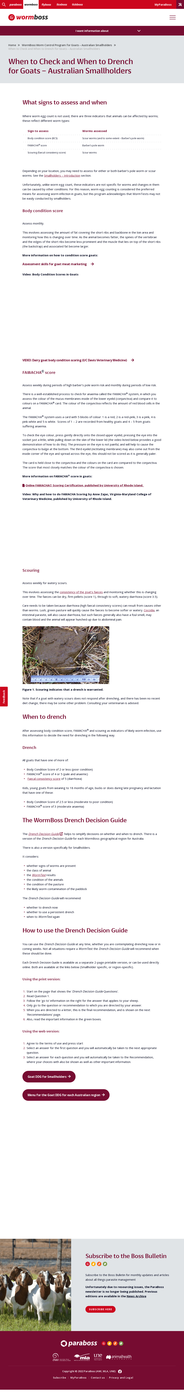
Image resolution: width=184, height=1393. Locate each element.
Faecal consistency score (43, 780)
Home (13, 45)
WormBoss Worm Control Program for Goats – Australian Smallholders (68, 45)
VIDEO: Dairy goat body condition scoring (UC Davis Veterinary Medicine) (75, 361)
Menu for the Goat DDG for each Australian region (65, 1098)
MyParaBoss (78, 1380)
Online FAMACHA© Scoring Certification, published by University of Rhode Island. (85, 486)
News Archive (136, 1299)
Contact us (98, 1380)
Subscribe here (100, 1312)
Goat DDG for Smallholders (48, 1078)
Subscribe (59, 1380)
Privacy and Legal (121, 1380)
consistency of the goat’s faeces (81, 593)
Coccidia (149, 611)
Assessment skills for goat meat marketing (54, 265)
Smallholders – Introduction (62, 176)
